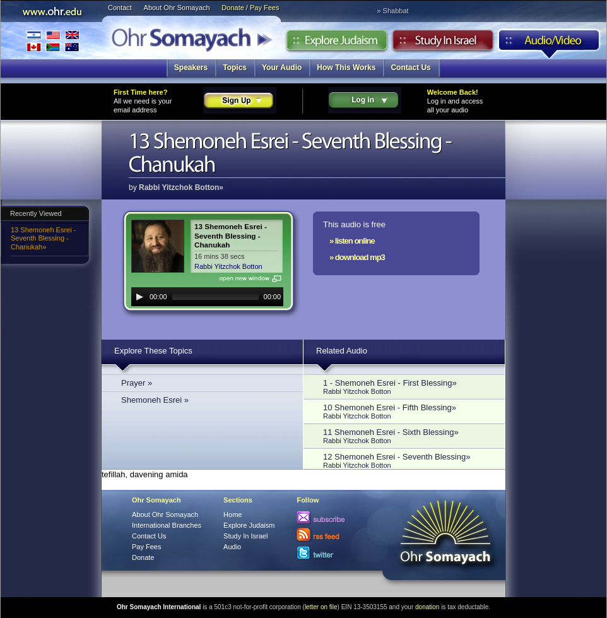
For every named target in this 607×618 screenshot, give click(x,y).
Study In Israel (245, 536)
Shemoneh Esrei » (155, 400)
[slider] (215, 297)
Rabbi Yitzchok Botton (228, 266)
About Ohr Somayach (177, 7)
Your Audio (282, 67)
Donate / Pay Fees (250, 7)
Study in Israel (443, 43)
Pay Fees (146, 546)
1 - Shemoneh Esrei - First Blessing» (407, 386)
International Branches (53, 41)
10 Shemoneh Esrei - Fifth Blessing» (407, 411)
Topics (235, 67)
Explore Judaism (336, 43)
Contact (120, 7)
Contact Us (410, 67)
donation (427, 606)
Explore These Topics (153, 350)
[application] (207, 296)
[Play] (139, 297)
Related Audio (341, 350)
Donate (143, 557)
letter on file (321, 606)
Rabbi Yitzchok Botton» (181, 187)
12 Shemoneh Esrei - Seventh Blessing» (407, 460)
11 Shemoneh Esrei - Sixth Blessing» (407, 435)
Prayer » (136, 383)
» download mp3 (357, 257)
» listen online (352, 241)
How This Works (346, 67)
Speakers (191, 67)
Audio (549, 43)
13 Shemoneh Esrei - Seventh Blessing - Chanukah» (43, 238)
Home (232, 514)
